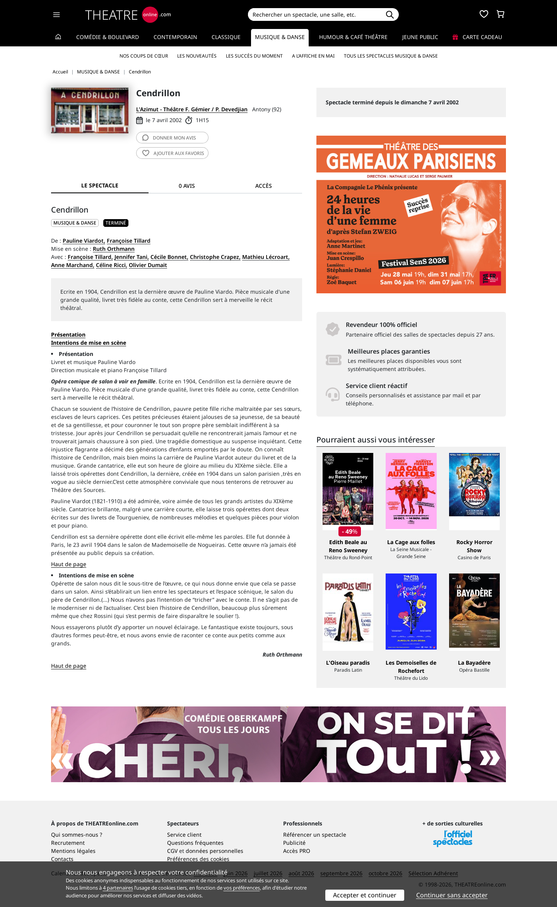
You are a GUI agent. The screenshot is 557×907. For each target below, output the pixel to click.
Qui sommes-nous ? (76, 834)
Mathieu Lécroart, (266, 256)
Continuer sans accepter (452, 895)
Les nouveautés (197, 56)
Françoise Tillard (128, 240)
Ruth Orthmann (114, 248)
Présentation (68, 334)
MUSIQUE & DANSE (74, 223)
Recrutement (68, 842)
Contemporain (175, 37)
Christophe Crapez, (215, 256)
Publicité (294, 842)
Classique (226, 37)
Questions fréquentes (195, 842)
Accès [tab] (263, 185)
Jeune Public (420, 37)
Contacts (62, 859)
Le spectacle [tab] (99, 185)
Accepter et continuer (364, 895)
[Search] (314, 14)
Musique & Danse (280, 37)
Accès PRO (296, 850)
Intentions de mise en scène (96, 575)
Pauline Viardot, (84, 240)
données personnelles (214, 850)
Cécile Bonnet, (169, 256)
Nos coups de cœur (144, 56)
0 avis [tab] (187, 185)
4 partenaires (118, 887)
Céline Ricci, (111, 265)
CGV (172, 850)
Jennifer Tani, (131, 256)
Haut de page (68, 564)
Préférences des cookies (198, 859)
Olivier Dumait (148, 265)
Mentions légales (73, 850)
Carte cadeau (477, 37)
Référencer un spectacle (314, 834)
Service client (184, 834)
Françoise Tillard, (90, 256)
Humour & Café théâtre (353, 37)
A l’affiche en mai (313, 56)
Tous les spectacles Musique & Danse (391, 56)
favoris (173, 153)
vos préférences (242, 887)
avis (169, 137)
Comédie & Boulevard (107, 37)
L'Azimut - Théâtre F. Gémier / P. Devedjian (192, 109)
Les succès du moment (254, 56)
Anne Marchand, (72, 265)
